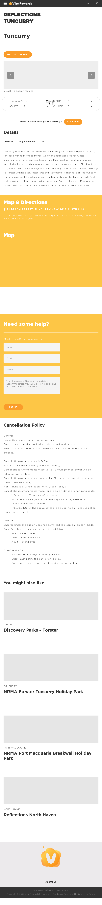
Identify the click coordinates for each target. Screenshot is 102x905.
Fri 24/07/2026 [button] (19, 101)
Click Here (73, 122)
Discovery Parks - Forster (31, 630)
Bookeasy (58, 894)
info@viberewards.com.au (29, 339)
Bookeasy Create (86, 894)
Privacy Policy (61, 890)
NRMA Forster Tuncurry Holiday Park (43, 692)
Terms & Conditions (43, 890)
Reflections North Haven (30, 815)
